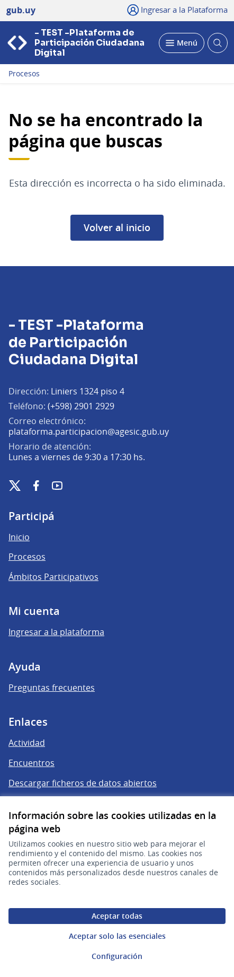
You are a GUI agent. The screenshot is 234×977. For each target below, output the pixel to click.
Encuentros (31, 763)
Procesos (24, 73)
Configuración (117, 956)
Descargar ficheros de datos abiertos (82, 783)
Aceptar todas (117, 916)
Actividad (26, 743)
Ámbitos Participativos (53, 577)
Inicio (19, 537)
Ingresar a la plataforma (56, 632)
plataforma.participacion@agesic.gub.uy (88, 431)
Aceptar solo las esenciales (117, 936)
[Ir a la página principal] (79, 42)
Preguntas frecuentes (51, 687)
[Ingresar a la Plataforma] (177, 9)
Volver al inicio (117, 227)
